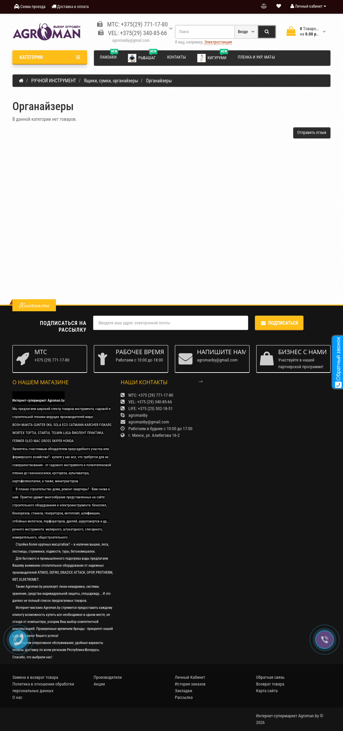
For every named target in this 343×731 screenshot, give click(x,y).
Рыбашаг (142, 57)
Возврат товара (270, 683)
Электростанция (218, 42)
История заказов (190, 683)
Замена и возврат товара (35, 677)
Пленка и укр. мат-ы (256, 57)
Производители (108, 677)
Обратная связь (270, 677)
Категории (49, 57)
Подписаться (279, 323)
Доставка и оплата (70, 6)
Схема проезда (30, 6)
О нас (17, 697)
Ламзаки (109, 56)
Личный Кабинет (190, 677)
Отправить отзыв (311, 132)
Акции (99, 683)
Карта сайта (267, 690)
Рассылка (184, 697)
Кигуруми (212, 57)
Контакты (176, 57)
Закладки (183, 690)
